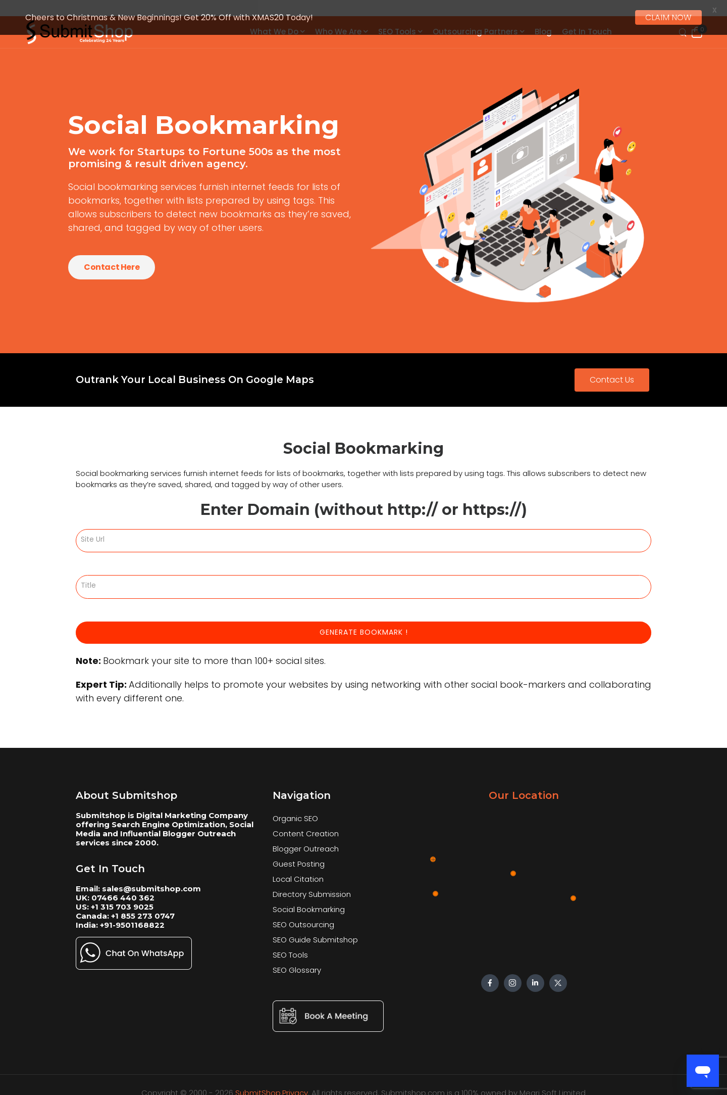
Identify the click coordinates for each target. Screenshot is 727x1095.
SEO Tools (290, 945)
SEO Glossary (297, 961)
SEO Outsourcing (303, 915)
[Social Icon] (490, 974)
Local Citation (298, 870)
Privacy (295, 1083)
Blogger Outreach (306, 839)
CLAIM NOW (668, 17)
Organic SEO (295, 809)
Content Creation (306, 824)
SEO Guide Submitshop (315, 930)
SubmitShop (258, 1083)
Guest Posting (299, 854)
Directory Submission (312, 885)
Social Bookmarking (309, 900)
